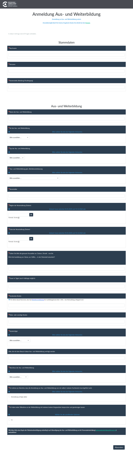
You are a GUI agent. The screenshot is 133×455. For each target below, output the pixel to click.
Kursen (88, 23)
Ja (11, 420)
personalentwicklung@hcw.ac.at (106, 430)
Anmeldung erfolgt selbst (19, 397)
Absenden (119, 447)
